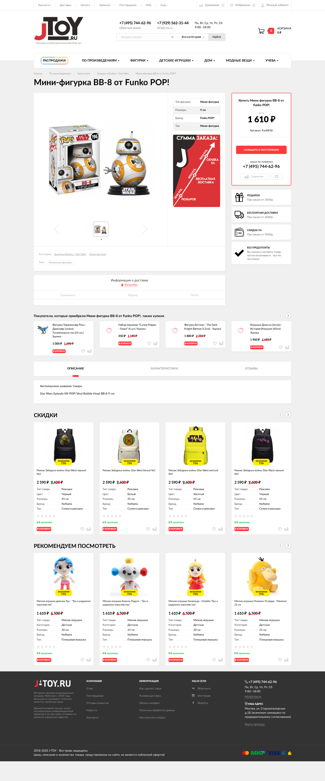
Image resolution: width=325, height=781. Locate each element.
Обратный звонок (130, 28)
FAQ (148, 5)
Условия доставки (150, 715)
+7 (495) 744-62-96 (135, 23)
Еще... (164, 5)
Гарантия (104, 5)
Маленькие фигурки (60, 263)
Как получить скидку (152, 737)
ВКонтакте (201, 708)
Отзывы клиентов (97, 723)
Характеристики (164, 372)
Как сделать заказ (150, 708)
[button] (288, 316)
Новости (91, 730)
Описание (75, 372)
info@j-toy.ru (165, 28)
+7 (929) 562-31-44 (173, 23)
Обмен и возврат (149, 723)
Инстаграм (201, 715)
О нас (89, 708)
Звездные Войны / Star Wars (70, 254)
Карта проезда (254, 744)
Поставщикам (127, 5)
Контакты (44, 5)
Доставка (65, 5)
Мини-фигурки (97, 254)
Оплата (85, 5)
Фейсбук (200, 723)
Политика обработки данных (157, 730)
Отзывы (251, 372)
